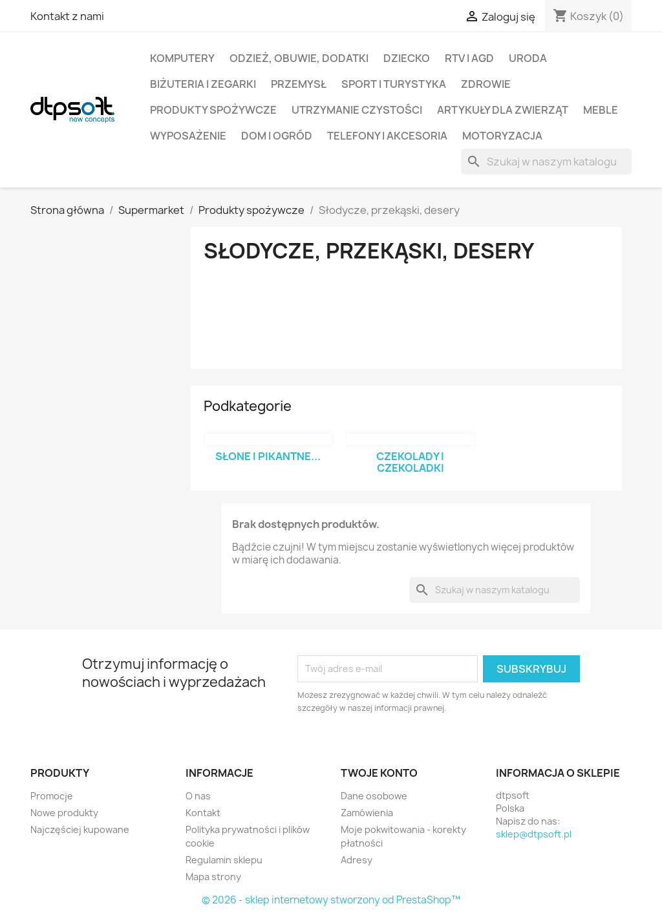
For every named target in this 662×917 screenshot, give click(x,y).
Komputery (182, 58)
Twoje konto (379, 773)
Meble (600, 110)
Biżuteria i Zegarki (203, 84)
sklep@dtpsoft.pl (533, 834)
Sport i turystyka (393, 84)
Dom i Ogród (276, 136)
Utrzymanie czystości (357, 110)
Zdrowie (486, 84)
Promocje (51, 796)
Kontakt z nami (67, 16)
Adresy (356, 860)
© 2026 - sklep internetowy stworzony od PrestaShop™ (331, 900)
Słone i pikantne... (268, 456)
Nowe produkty (64, 812)
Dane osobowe (374, 796)
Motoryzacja (502, 136)
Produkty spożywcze (213, 110)
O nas (198, 796)
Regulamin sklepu (224, 860)
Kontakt (203, 812)
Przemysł (298, 84)
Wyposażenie (188, 136)
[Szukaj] (546, 161)
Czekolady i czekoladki (410, 462)
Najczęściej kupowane (79, 829)
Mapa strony (213, 876)
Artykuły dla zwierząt (502, 110)
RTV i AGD (469, 58)
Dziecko (406, 58)
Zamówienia (367, 812)
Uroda (528, 58)
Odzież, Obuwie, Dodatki (299, 58)
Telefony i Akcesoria (387, 136)
